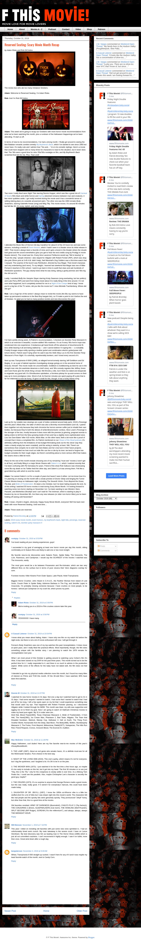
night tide (65, 520)
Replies (17, 598)
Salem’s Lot (56, 463)
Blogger (91, 937)
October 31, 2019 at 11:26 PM (36, 740)
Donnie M (15, 693)
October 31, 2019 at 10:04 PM (39, 634)
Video (78, 29)
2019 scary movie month (21, 520)
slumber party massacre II (31, 523)
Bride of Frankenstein (24, 484)
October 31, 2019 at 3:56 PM (41, 603)
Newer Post (10, 911)
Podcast (52, 29)
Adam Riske (23, 603)
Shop (89, 29)
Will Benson (16, 825)
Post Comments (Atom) (51, 920)
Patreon (101, 29)
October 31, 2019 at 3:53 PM (30, 538)
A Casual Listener (19, 634)
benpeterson (16, 851)
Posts (101, 546)
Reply (13, 592)
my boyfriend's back (52, 520)
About (22, 29)
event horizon (37, 520)
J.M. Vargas (101, 44)
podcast (70, 440)
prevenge (73, 520)
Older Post (82, 911)
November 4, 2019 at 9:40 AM (35, 851)
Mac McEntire (17, 740)
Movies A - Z (36, 29)
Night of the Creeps (59, 283)
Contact (65, 29)
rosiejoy (14, 538)
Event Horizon (34, 247)
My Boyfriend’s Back (44, 144)
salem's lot (15, 523)
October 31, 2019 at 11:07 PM (32, 693)
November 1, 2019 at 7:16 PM (35, 825)
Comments (104, 550)
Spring (41, 196)
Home (10, 29)
